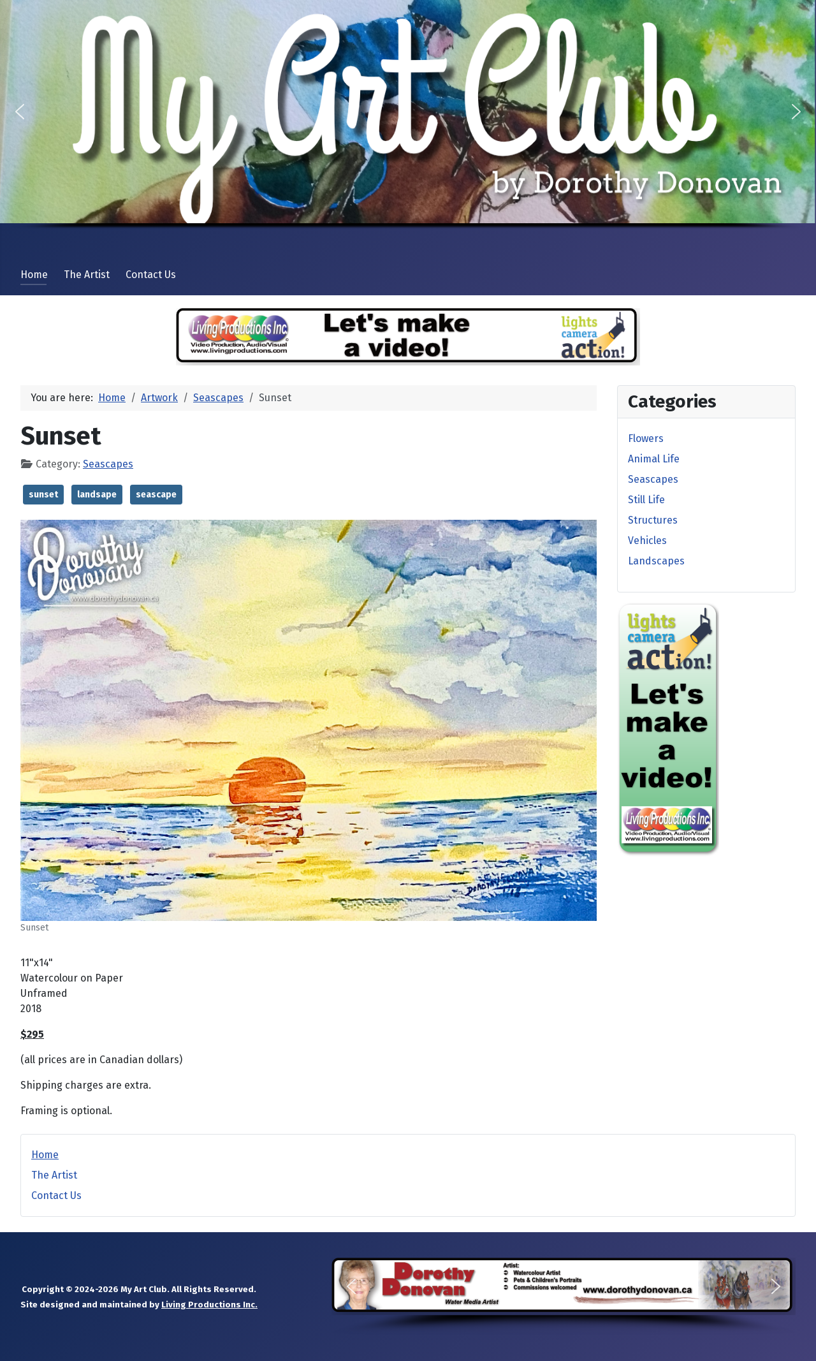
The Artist (87, 275)
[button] (20, 111)
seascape (156, 494)
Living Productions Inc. (209, 1305)
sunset (43, 494)
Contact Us (151, 275)
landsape (97, 494)
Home (34, 275)
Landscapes (656, 561)
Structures (653, 520)
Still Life (646, 500)
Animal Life (654, 459)
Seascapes (108, 464)
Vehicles (647, 540)
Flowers (646, 438)
